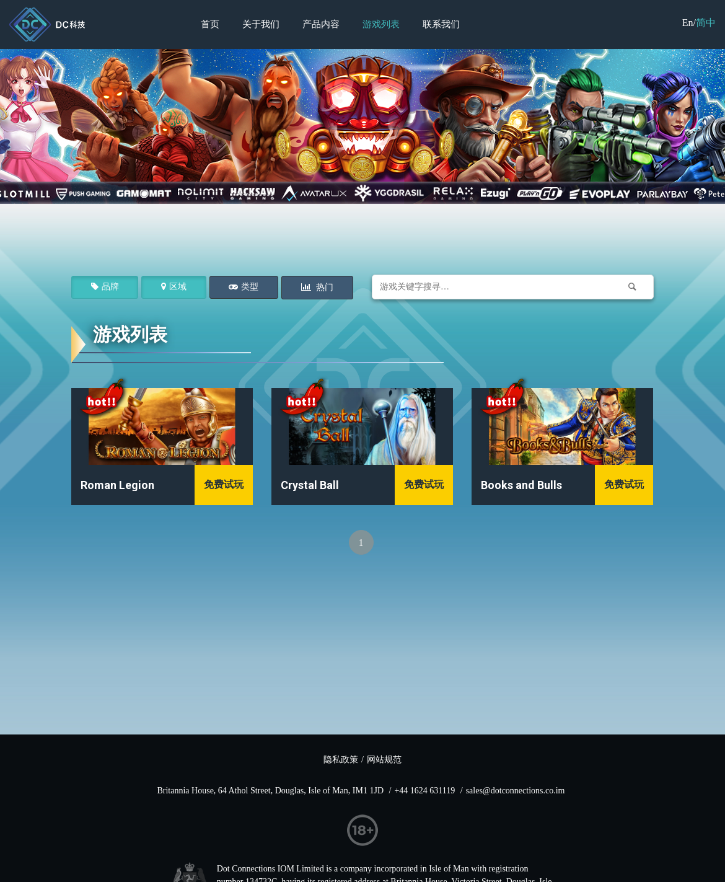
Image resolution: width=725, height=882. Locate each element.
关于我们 (260, 24)
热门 (324, 287)
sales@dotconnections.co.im (515, 790)
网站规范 (384, 759)
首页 (210, 24)
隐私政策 (340, 759)
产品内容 (321, 24)
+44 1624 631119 (424, 790)
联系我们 (441, 24)
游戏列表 (381, 24)
